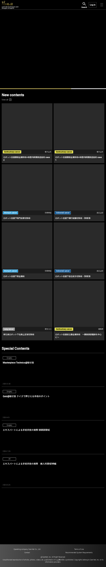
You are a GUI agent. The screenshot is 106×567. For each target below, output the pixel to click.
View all (6, 99)
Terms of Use (79, 549)
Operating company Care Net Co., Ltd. (27, 549)
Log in (92, 5)
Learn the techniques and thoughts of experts (10, 5)
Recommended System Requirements (79, 553)
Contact (27, 553)
